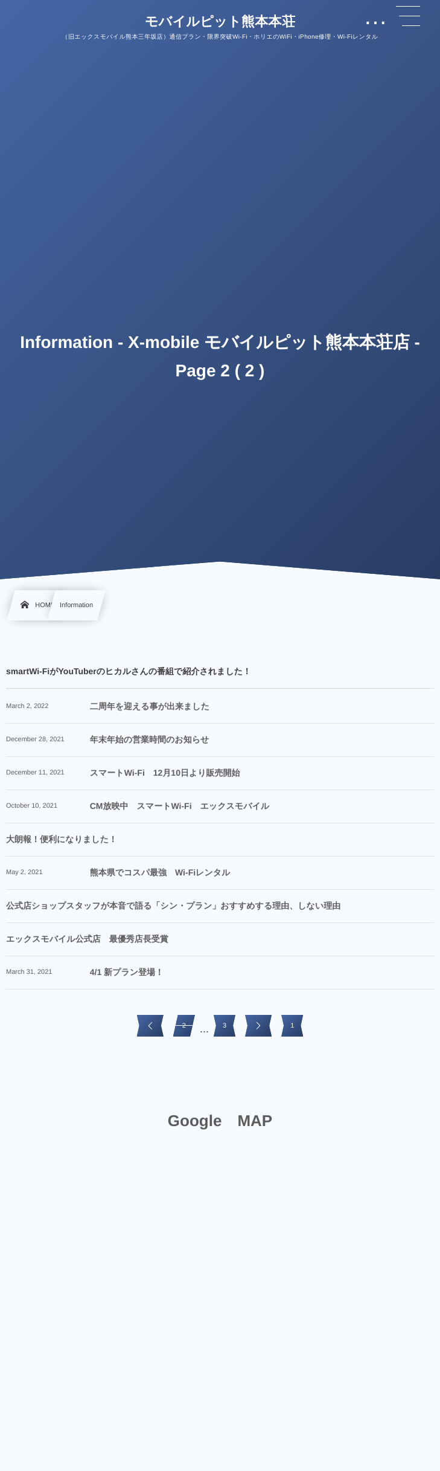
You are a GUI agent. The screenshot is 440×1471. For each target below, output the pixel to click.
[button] (408, 16)
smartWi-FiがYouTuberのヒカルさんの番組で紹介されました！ (128, 671)
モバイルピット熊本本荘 (220, 21)
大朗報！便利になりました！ (61, 845)
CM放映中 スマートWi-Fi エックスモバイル (179, 812)
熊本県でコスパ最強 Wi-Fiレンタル (160, 878)
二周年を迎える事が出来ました (149, 712)
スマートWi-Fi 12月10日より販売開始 (165, 779)
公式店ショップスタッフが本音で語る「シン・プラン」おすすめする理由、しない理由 (173, 911)
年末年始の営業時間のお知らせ (149, 745)
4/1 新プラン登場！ (127, 978)
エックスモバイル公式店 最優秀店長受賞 (87, 945)
